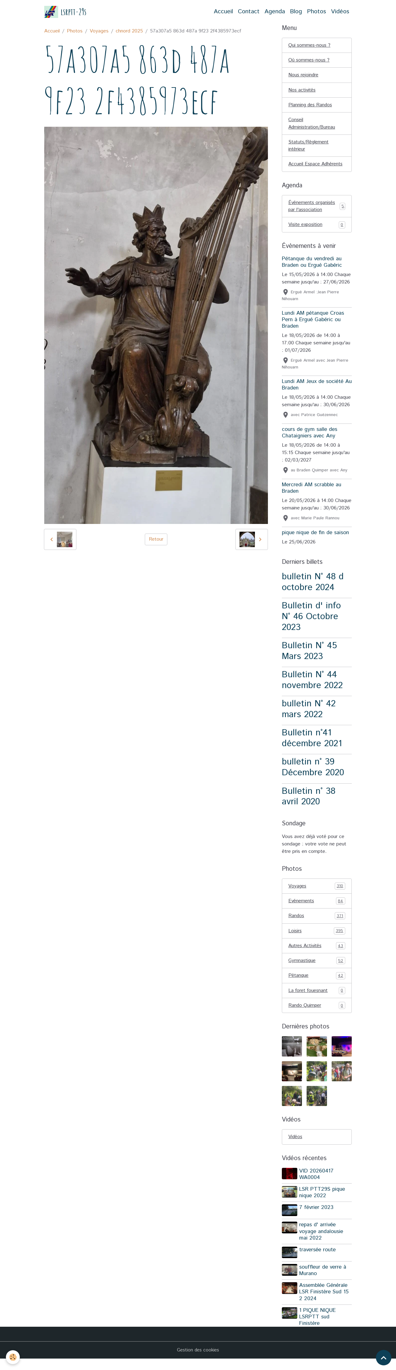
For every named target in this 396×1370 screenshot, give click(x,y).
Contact (249, 11)
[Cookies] (13, 1357)
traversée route (318, 1261)
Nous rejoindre (304, 75)
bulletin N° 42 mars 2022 (309, 719)
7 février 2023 (317, 1220)
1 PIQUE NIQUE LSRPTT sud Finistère (318, 1327)
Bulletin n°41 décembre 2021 (312, 748)
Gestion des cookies (198, 1361)
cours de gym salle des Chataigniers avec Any (309, 443)
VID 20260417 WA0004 (317, 1186)
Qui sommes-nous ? (310, 45)
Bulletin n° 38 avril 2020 (308, 807)
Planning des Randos (311, 105)
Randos (316, 926)
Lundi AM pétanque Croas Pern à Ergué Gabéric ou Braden (313, 329)
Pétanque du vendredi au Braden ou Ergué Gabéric (312, 272)
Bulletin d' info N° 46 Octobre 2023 (311, 627)
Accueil (223, 11)
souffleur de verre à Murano (323, 1281)
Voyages (99, 31)
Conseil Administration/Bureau (312, 124)
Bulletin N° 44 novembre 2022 (312, 690)
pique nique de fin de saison (315, 543)
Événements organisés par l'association (316, 216)
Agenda (275, 11)
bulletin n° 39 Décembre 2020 (313, 777)
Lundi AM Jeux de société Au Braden (317, 395)
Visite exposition (316, 235)
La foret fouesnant (316, 1002)
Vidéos (340, 11)
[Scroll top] (383, 1357)
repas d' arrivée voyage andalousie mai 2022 (322, 1243)
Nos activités (302, 90)
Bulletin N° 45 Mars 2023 (309, 661)
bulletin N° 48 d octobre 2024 (313, 592)
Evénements (316, 911)
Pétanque (316, 987)
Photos (316, 11)
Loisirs (316, 942)
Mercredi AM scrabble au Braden (311, 498)
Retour (155, 539)
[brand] (65, 12)
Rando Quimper (316, 1017)
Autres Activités (316, 957)
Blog (296, 11)
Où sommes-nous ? (309, 60)
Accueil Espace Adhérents (304, 170)
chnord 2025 (129, 31)
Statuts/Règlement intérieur (309, 147)
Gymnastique (316, 972)
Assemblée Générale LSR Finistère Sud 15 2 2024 (324, 1303)
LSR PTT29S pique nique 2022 (323, 1205)
